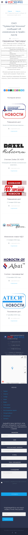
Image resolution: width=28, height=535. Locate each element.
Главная (10, 11)
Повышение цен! (14, 122)
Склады (5, 396)
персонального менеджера (19, 78)
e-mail (15, 455)
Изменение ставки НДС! (14, 237)
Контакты (5, 418)
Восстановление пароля (10, 410)
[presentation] (12, 488)
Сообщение (15, 469)
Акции (5, 399)
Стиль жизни (6, 405)
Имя (14, 440)
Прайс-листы (20, 74)
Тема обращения (15, 462)
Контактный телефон (14, 447)
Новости (18, 11)
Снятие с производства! (14, 274)
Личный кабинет (7, 413)
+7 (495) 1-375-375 (15, 345)
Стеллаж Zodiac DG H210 (14, 159)
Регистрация (6, 407)
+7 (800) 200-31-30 (15, 342)
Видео (5, 402)
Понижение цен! (14, 312)
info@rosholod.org (16, 348)
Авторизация (6, 416)
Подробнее (14, 131)
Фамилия (14, 432)
